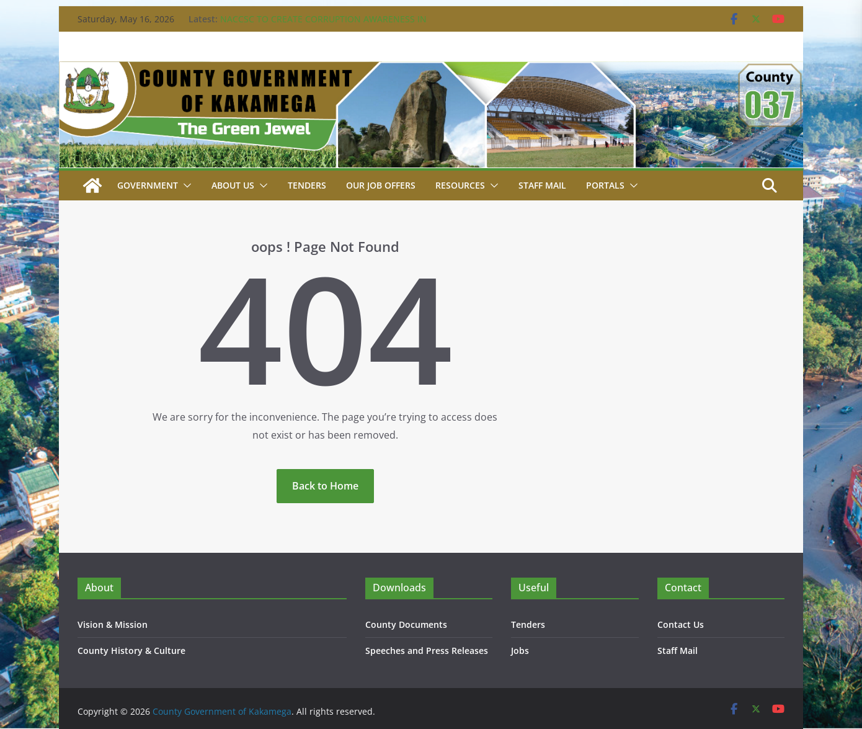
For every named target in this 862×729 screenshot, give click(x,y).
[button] (185, 185)
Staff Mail (677, 650)
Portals (605, 185)
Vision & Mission (113, 624)
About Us (232, 185)
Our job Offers (380, 185)
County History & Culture (131, 650)
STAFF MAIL (542, 185)
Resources (460, 185)
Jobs (520, 650)
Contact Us (680, 624)
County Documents (406, 624)
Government (147, 185)
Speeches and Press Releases (426, 650)
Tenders (307, 185)
